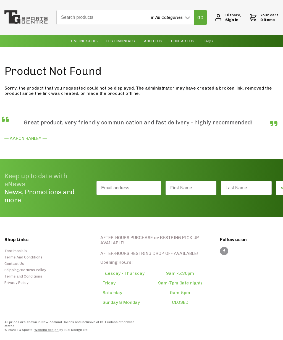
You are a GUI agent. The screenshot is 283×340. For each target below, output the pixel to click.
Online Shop (87, 40)
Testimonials (120, 40)
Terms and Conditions (23, 276)
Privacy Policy (16, 282)
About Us (150, 40)
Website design (46, 329)
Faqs (203, 40)
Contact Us (179, 40)
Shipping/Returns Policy (25, 269)
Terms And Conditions (23, 257)
